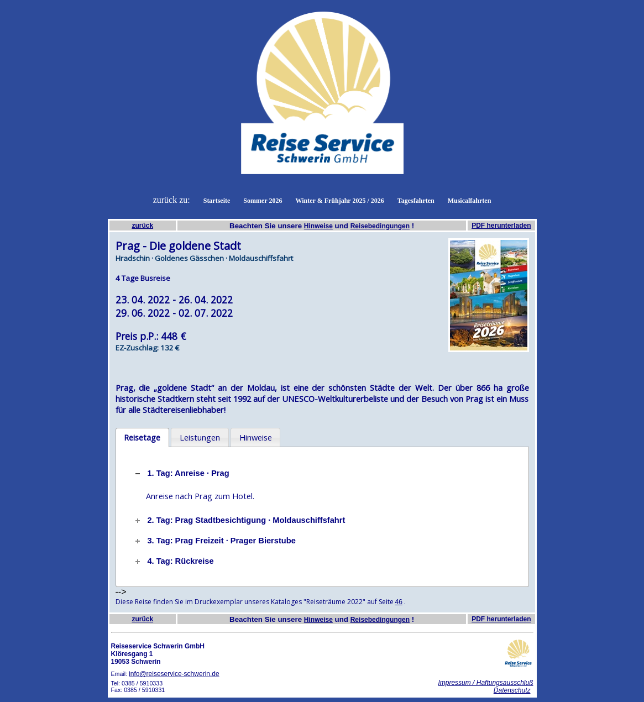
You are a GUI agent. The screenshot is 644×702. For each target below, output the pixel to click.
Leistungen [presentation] (200, 437)
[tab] (142, 438)
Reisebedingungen (380, 226)
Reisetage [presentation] (142, 437)
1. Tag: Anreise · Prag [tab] (181, 473)
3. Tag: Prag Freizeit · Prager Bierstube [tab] (214, 540)
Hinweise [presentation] (255, 437)
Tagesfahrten (415, 201)
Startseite (217, 201)
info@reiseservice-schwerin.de (174, 674)
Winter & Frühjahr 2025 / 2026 (339, 201)
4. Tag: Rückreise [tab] (173, 561)
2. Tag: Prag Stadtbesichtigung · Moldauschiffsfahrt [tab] (239, 520)
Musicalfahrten (469, 201)
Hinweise (318, 226)
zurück (142, 225)
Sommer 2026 (262, 201)
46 (398, 602)
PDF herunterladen (501, 225)
